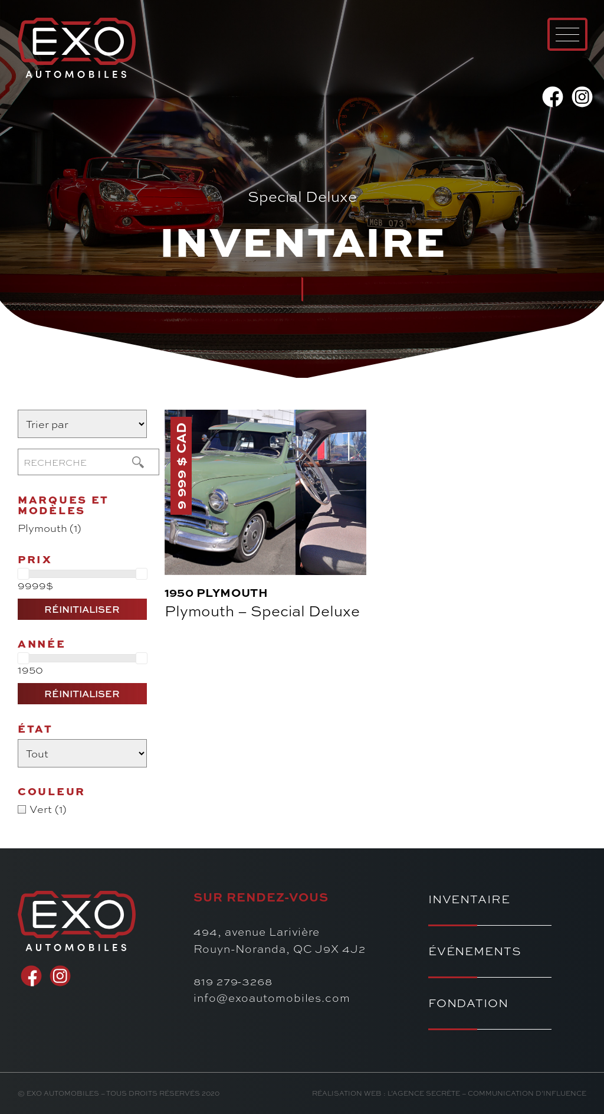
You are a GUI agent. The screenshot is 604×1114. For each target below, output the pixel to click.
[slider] (23, 574)
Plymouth (232, 593)
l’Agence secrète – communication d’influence (487, 1093)
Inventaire (469, 899)
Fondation (468, 1003)
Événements (474, 951)
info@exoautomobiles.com (271, 997)
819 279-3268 (233, 981)
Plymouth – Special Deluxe (262, 610)
